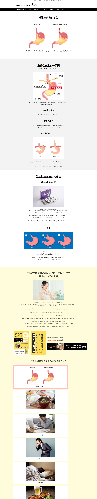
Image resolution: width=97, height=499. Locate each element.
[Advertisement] (64, 472)
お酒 (58, 10)
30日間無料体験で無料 (52, 341)
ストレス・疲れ (37, 10)
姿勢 (63, 10)
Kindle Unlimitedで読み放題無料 (54, 340)
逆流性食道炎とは (21, 10)
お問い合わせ (23, 454)
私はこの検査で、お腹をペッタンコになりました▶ (27, 432)
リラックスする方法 (76, 10)
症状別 (45, 10)
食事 (30, 10)
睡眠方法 (52, 10)
